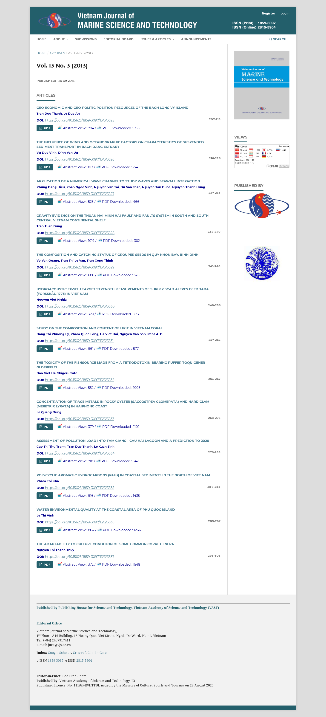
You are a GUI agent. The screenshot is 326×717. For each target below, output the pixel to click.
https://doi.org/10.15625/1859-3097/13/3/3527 (79, 194)
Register (268, 13)
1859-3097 (55, 660)
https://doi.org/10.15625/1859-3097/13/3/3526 (79, 159)
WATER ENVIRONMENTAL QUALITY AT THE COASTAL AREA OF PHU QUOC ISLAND (106, 510)
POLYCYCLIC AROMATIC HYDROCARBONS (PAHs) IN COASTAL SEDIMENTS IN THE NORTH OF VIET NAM (123, 475)
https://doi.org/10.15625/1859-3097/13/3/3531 (79, 341)
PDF (46, 128)
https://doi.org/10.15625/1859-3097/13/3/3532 (79, 380)
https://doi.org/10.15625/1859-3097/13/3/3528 (79, 233)
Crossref (79, 652)
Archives (57, 53)
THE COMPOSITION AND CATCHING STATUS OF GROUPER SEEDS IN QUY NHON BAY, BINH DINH (117, 255)
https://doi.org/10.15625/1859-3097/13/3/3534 (79, 453)
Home (41, 39)
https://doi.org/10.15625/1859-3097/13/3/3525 (79, 120)
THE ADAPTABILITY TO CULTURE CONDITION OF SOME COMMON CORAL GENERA (105, 544)
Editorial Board (118, 39)
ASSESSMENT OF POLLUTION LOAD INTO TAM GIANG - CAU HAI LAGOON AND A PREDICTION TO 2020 (123, 441)
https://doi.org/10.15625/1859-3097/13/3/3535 (79, 488)
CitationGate (97, 652)
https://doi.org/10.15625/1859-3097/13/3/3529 (79, 267)
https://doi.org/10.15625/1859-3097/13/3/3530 (79, 306)
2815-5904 (84, 660)
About (59, 39)
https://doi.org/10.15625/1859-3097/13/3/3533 (79, 419)
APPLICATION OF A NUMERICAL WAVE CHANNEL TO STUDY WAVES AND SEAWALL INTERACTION (118, 181)
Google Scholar (59, 652)
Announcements (196, 39)
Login (284, 13)
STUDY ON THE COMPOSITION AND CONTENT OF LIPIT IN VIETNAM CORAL (100, 328)
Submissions (86, 39)
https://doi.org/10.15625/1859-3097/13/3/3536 (79, 522)
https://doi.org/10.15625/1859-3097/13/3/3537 (79, 557)
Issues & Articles (156, 39)
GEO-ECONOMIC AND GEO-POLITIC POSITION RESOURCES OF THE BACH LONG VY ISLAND (113, 108)
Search (277, 39)
